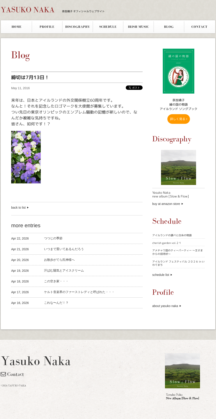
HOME (17, 26)
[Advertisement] (62, 315)
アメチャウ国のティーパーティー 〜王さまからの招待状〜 (177, 252)
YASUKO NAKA (53, 9)
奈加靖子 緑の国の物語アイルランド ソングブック (178, 104)
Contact (12, 374)
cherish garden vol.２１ (166, 243)
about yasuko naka (165, 306)
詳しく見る (178, 119)
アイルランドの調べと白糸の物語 (172, 235)
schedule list (160, 275)
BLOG (169, 26)
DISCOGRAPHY (77, 26)
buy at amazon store (166, 204)
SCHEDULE (108, 26)
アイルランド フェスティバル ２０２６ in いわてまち (178, 263)
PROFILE (47, 26)
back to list (18, 207)
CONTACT (199, 26)
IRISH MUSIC (138, 26)
